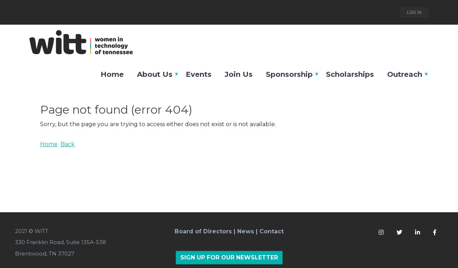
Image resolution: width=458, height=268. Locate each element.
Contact (271, 231)
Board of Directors (203, 231)
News (245, 231)
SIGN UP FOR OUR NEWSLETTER (229, 257)
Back (67, 144)
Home (49, 144)
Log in (414, 12)
